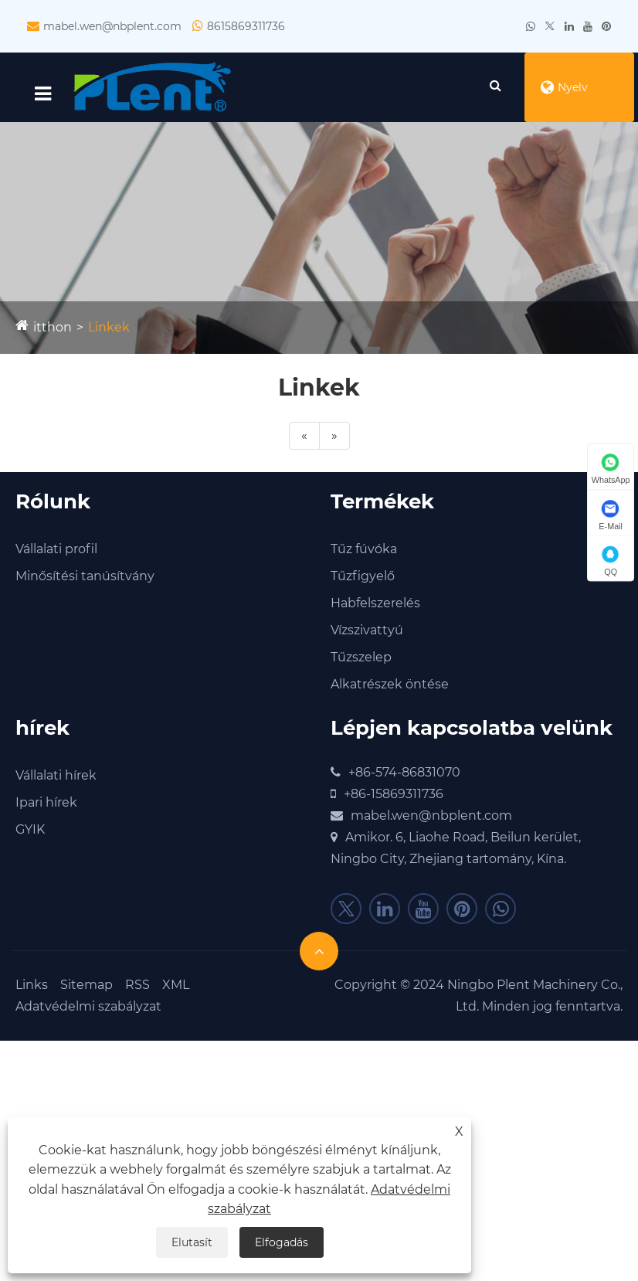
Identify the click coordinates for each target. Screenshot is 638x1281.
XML (175, 984)
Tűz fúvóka (364, 549)
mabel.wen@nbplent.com (112, 26)
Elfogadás (281, 1242)
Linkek (109, 327)
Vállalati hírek (56, 775)
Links (31, 984)
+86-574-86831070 (404, 772)
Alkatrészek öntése (390, 684)
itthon (52, 327)
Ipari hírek (46, 802)
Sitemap (86, 984)
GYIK (30, 829)
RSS (137, 984)
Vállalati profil (56, 549)
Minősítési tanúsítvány (84, 576)
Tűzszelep (361, 657)
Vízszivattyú (367, 630)
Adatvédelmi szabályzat (88, 1006)
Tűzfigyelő (363, 576)
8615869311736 (246, 26)
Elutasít (191, 1242)
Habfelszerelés (375, 603)
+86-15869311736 (393, 794)
